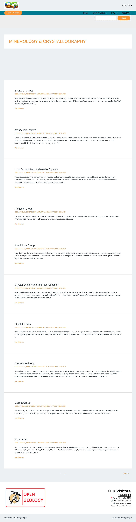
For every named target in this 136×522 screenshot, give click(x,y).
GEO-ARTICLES (20, 94)
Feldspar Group (24, 209)
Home (93, 13)
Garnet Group (23, 403)
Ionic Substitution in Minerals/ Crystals (37, 169)
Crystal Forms (23, 324)
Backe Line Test (24, 91)
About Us (127, 13)
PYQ (117, 13)
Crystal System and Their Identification (37, 285)
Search (124, 19)
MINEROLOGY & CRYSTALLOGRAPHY (41, 94)
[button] (13, 13)
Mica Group (22, 440)
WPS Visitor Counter (125, 506)
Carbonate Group (25, 363)
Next (126, 474)
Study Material (105, 13)
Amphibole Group (25, 245)
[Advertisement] (68, 65)
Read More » (19, 109)
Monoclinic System (26, 130)
